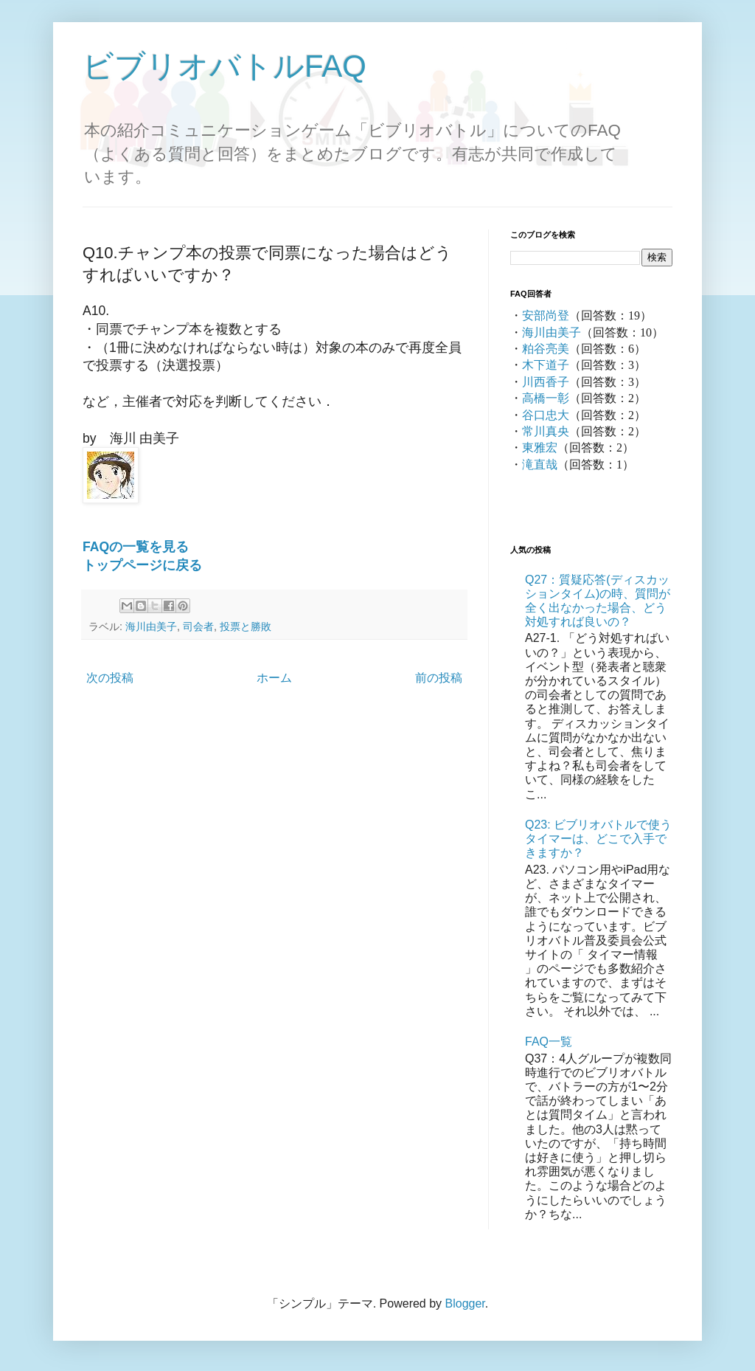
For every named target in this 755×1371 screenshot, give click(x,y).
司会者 (198, 626)
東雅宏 (539, 447)
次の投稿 (109, 677)
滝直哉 (539, 464)
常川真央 (545, 431)
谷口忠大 (545, 415)
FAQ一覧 (548, 1041)
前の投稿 (438, 677)
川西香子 (545, 382)
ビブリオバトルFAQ (224, 66)
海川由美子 (151, 626)
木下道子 (545, 365)
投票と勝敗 (245, 626)
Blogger (465, 1303)
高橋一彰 (545, 398)
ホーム (274, 677)
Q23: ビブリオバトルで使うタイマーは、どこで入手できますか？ (598, 838)
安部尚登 (545, 315)
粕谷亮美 (545, 348)
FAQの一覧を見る (136, 546)
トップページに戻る (142, 565)
